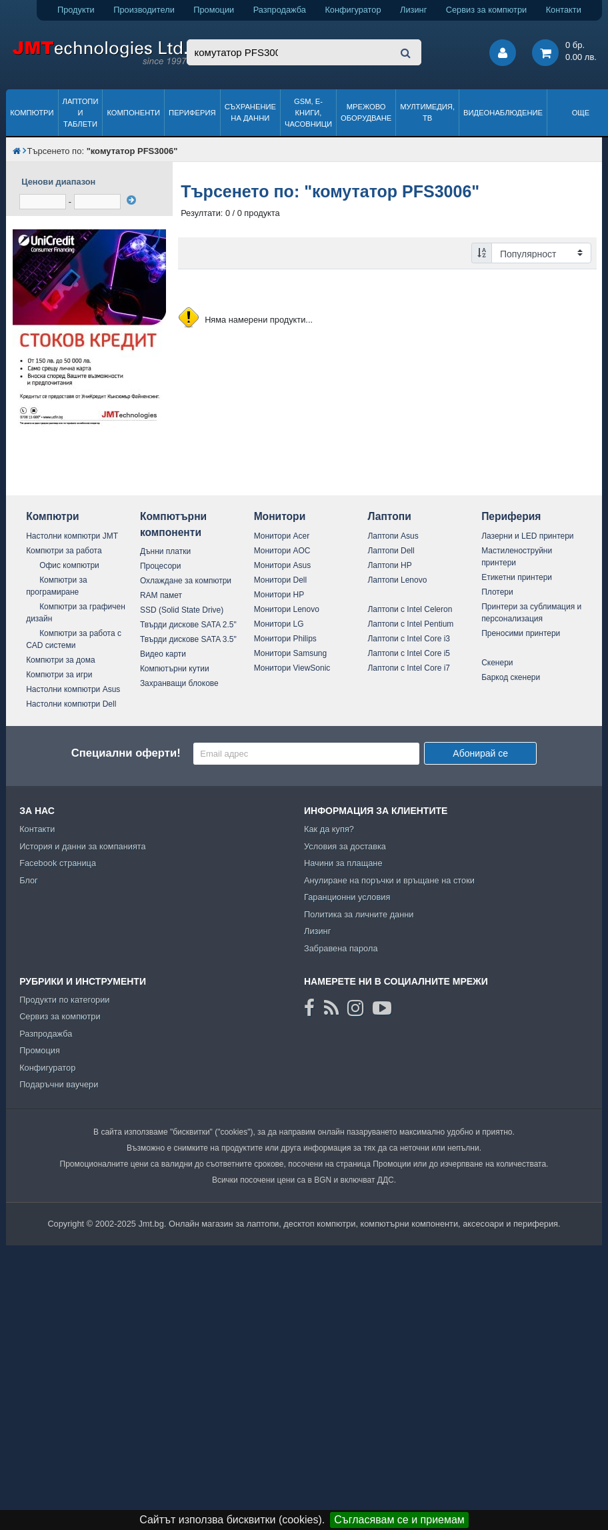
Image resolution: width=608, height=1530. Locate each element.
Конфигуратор (353, 10)
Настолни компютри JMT (72, 536)
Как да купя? (329, 829)
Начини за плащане (343, 863)
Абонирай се (480, 753)
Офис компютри (69, 565)
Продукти (76, 10)
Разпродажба (279, 10)
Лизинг (413, 10)
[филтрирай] (131, 200)
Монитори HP (279, 594)
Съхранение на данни (250, 112)
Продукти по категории (64, 1000)
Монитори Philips (285, 638)
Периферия (192, 113)
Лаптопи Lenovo (397, 580)
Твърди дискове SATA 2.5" (188, 624)
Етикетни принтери (516, 577)
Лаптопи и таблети (81, 112)
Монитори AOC (282, 550)
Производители (144, 10)
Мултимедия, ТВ (427, 112)
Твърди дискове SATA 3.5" (188, 639)
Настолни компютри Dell (71, 704)
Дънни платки (165, 551)
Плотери (497, 592)
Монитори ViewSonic (292, 668)
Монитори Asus (282, 565)
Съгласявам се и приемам (399, 1519)
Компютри (31, 113)
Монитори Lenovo (286, 609)
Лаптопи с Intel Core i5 (408, 653)
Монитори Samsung (290, 653)
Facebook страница (57, 863)
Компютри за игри (59, 674)
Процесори (160, 566)
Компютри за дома (60, 660)
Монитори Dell (280, 580)
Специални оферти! (126, 753)
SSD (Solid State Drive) (181, 610)
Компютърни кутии (174, 668)
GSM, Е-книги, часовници (308, 112)
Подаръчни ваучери (58, 1084)
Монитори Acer (282, 536)
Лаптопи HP (389, 565)
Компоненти (133, 113)
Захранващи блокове (179, 683)
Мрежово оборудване (366, 112)
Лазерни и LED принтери (527, 536)
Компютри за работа (64, 550)
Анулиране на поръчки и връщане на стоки (389, 880)
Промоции (213, 10)
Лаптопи (389, 516)
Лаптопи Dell (390, 550)
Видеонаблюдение (503, 113)
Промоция (39, 1050)
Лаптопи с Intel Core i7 (408, 668)
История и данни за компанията (82, 846)
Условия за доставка (345, 846)
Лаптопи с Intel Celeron (409, 609)
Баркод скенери (510, 677)
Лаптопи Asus (392, 536)
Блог (28, 880)
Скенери (497, 662)
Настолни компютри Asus (73, 689)
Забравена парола (341, 948)
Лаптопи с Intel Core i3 (408, 638)
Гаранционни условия (347, 897)
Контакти (563, 10)
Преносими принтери (520, 633)
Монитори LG (279, 624)
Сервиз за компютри (486, 10)
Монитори (280, 516)
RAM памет (161, 595)
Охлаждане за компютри (185, 580)
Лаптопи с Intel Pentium (410, 624)
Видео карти (163, 654)
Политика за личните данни (359, 914)
